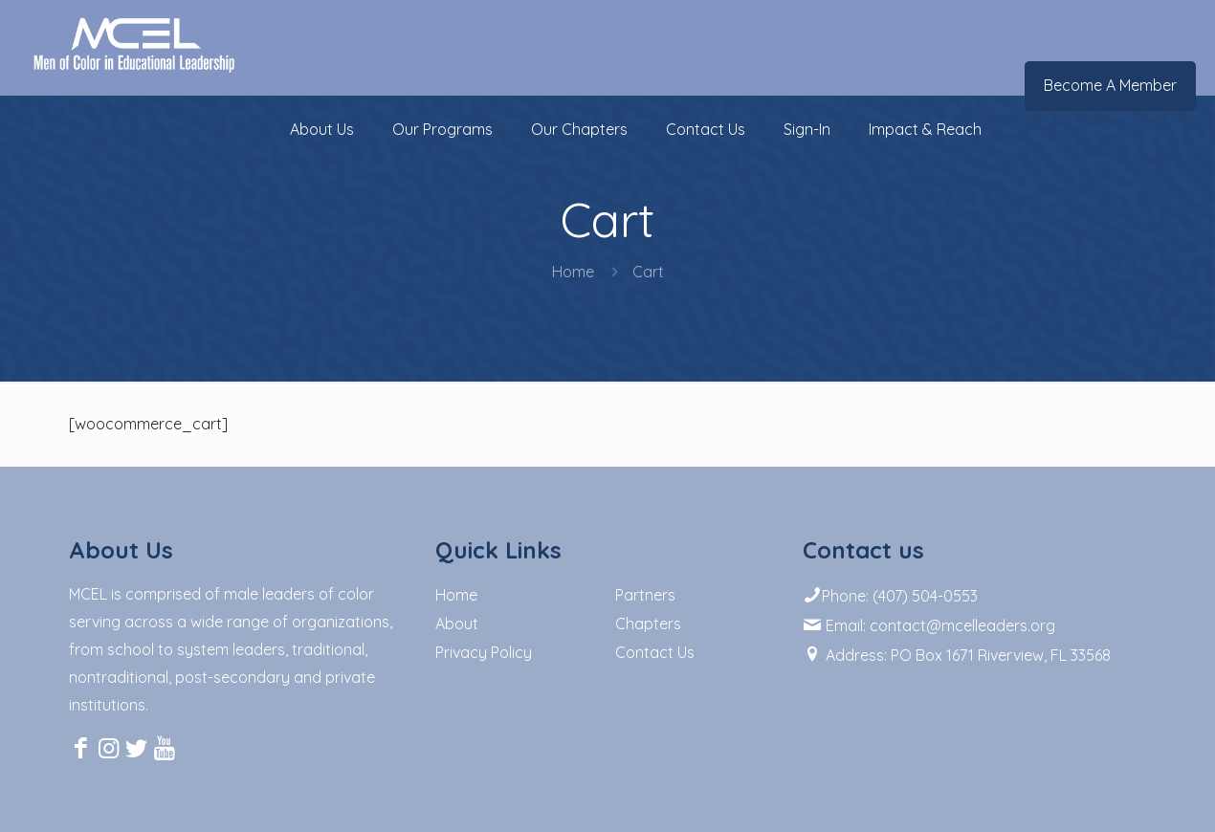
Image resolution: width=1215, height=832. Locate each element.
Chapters (648, 623)
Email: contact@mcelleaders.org (929, 625)
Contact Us (655, 652)
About (456, 623)
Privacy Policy (483, 652)
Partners (645, 594)
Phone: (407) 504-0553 (890, 595)
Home (573, 271)
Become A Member (1110, 85)
